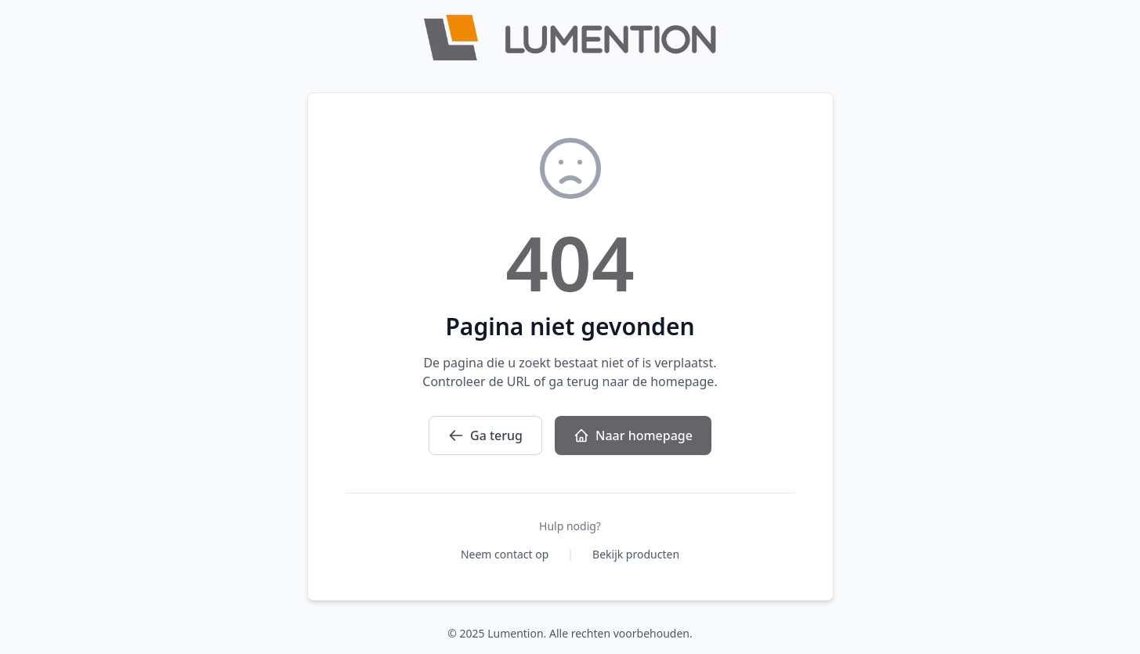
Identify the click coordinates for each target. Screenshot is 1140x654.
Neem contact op (504, 554)
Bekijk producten (635, 554)
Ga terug (485, 435)
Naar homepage (633, 435)
